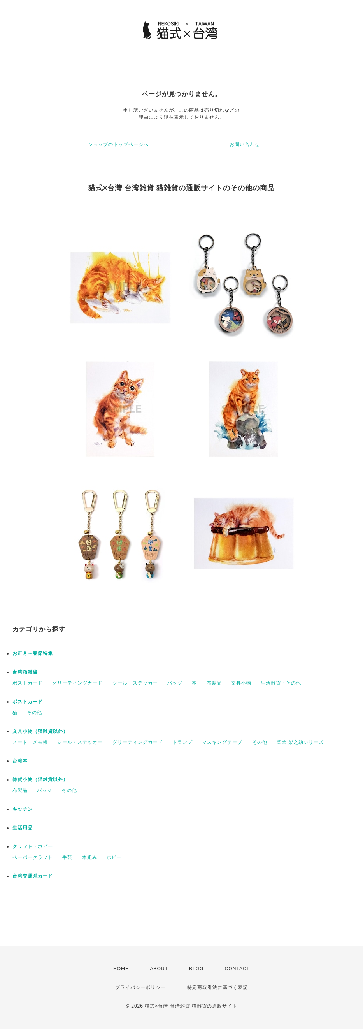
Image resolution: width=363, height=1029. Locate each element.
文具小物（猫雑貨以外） (40, 731)
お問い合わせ (245, 144)
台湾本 (20, 761)
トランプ (182, 742)
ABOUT (159, 968)
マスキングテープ (222, 742)
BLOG (196, 968)
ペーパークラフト (32, 857)
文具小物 (241, 683)
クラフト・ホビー (32, 846)
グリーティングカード (77, 683)
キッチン (22, 809)
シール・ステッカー (135, 683)
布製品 (214, 683)
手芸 (67, 857)
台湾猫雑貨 (25, 672)
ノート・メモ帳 (30, 742)
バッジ (174, 683)
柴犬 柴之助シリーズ (300, 742)
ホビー (114, 857)
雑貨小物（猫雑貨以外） (40, 779)
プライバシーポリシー (140, 987)
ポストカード (27, 683)
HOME (121, 968)
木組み (89, 857)
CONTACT (237, 968)
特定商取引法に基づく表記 (217, 987)
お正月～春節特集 (32, 653)
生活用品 (22, 828)
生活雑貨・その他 (281, 683)
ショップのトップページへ (118, 144)
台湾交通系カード (32, 876)
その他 (34, 712)
